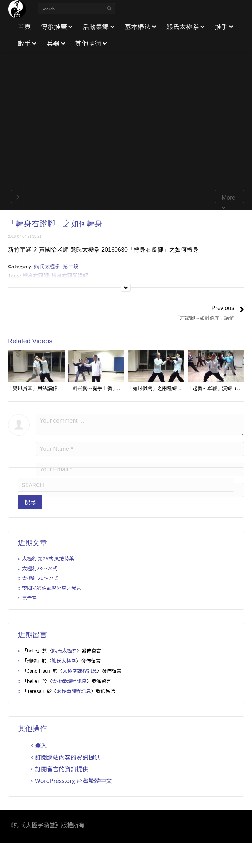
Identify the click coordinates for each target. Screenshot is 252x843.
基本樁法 (140, 26)
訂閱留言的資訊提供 (61, 768)
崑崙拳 (29, 597)
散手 (27, 43)
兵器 (55, 43)
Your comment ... (140, 424)
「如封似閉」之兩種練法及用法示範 (167, 388)
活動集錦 (98, 26)
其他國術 (91, 43)
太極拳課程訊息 (79, 670)
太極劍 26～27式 (40, 578)
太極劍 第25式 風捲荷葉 (48, 558)
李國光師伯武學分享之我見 (51, 587)
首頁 (24, 26)
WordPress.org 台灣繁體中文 (73, 780)
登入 (41, 745)
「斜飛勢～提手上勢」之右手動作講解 (110, 388)
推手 (224, 26)
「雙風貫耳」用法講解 (32, 388)
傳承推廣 (57, 26)
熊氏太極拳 (185, 26)
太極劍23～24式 (39, 568)
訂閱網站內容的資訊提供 (67, 757)
